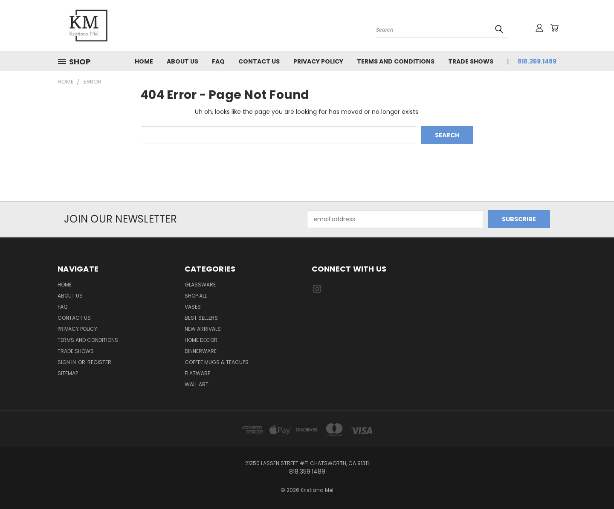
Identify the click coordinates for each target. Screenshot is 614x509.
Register (99, 362)
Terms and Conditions (395, 61)
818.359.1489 (537, 61)
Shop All (196, 295)
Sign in (67, 362)
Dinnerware (201, 351)
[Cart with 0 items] (554, 27)
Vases (193, 306)
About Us (182, 61)
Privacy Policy (318, 61)
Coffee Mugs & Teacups (217, 362)
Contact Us (259, 61)
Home (144, 61)
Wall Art (197, 384)
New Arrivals (203, 329)
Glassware (200, 284)
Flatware (197, 373)
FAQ (218, 61)
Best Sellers (201, 317)
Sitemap (68, 373)
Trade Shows (470, 61)
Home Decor (201, 340)
